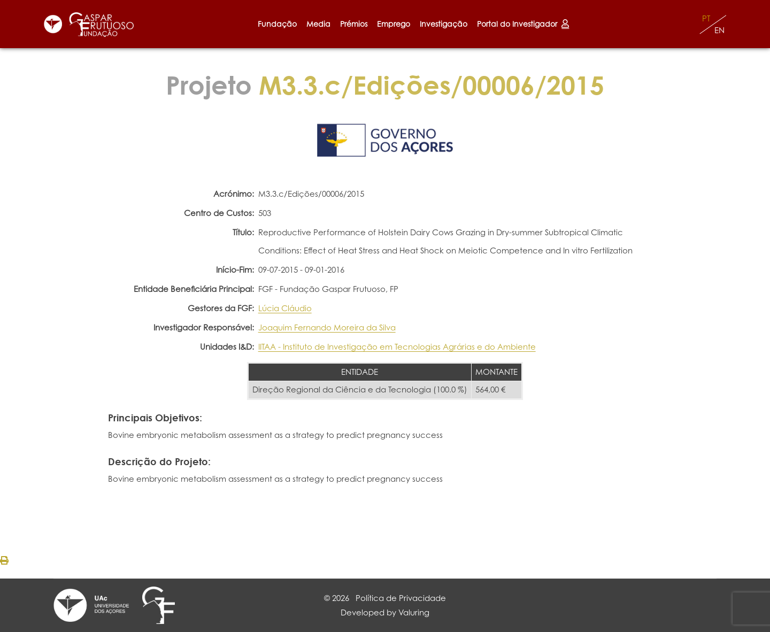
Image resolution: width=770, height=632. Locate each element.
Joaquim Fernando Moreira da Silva (327, 327)
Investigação (443, 23)
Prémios (353, 23)
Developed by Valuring (385, 612)
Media (318, 23)
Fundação (277, 23)
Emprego (393, 23)
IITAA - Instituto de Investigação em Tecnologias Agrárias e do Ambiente (397, 347)
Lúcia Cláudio (285, 308)
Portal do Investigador (523, 23)
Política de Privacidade (401, 598)
